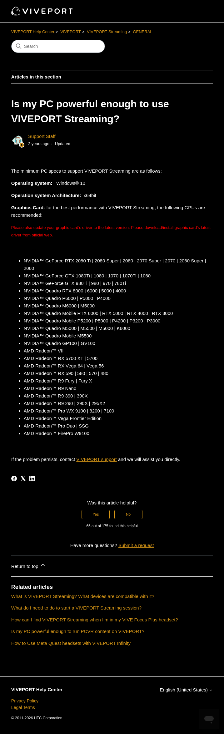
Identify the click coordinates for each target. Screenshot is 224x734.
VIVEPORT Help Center (32, 31)
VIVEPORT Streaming (107, 31)
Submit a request (136, 545)
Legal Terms (23, 707)
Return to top (28, 565)
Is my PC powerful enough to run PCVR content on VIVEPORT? (78, 631)
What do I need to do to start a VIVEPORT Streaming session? (76, 607)
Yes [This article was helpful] (96, 514)
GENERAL (142, 31)
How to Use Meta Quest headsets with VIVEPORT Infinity (71, 643)
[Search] (58, 46)
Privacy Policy (24, 700)
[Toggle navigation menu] (202, 11)
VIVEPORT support (96, 459)
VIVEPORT (70, 31)
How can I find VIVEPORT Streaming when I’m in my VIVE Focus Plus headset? (94, 619)
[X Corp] (23, 478)
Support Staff (41, 136)
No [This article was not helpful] (128, 514)
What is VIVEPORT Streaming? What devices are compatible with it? (82, 596)
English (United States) (186, 689)
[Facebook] (14, 478)
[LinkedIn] (32, 478)
